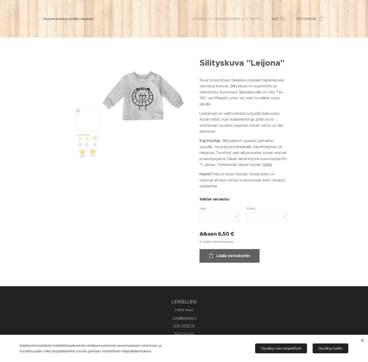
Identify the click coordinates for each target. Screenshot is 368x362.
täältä (267, 164)
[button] (278, 19)
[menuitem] (201, 19)
